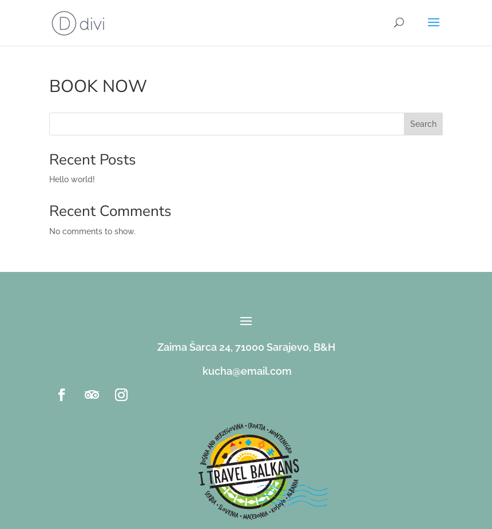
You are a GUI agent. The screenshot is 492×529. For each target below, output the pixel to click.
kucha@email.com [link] (247, 371)
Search (423, 124)
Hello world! (72, 179)
